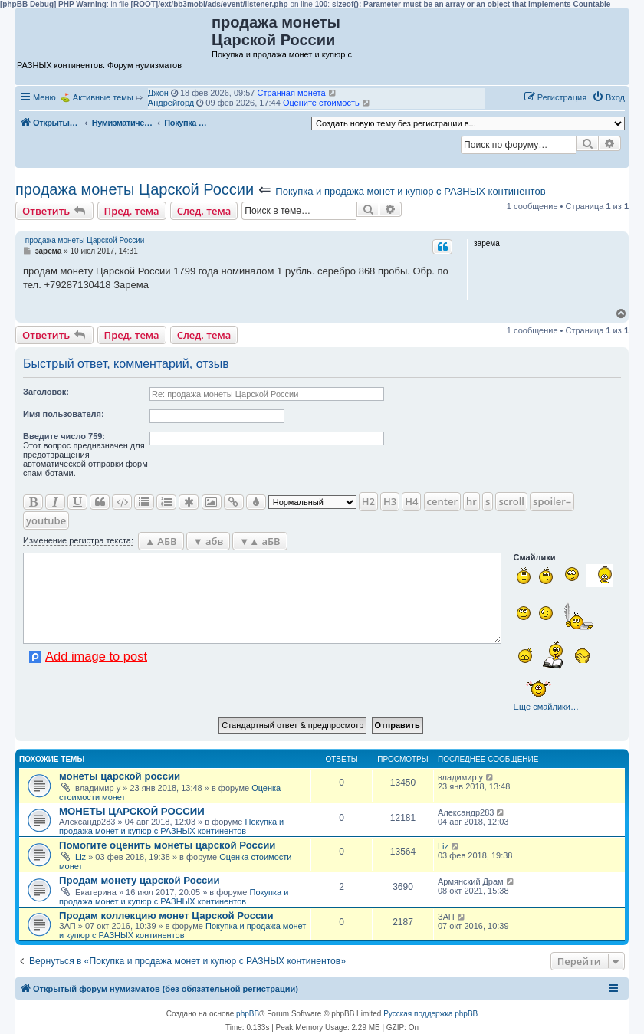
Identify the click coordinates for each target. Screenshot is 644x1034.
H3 (389, 501)
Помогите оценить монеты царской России (167, 845)
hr (471, 501)
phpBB (247, 1013)
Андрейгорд (171, 102)
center (442, 501)
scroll (511, 501)
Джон (158, 92)
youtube (46, 520)
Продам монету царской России (139, 880)
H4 (411, 501)
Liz (80, 857)
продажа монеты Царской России (134, 189)
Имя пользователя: (63, 414)
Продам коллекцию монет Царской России (166, 915)
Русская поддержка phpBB (430, 1013)
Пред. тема (131, 211)
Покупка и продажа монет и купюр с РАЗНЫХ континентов (410, 191)
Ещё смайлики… (546, 706)
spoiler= (552, 501)
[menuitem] (608, 97)
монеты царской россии (119, 776)
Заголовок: (46, 391)
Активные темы (103, 97)
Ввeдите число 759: (64, 436)
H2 (368, 501)
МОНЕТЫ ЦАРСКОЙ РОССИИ (132, 811)
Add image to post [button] (96, 656)
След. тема (204, 211)
